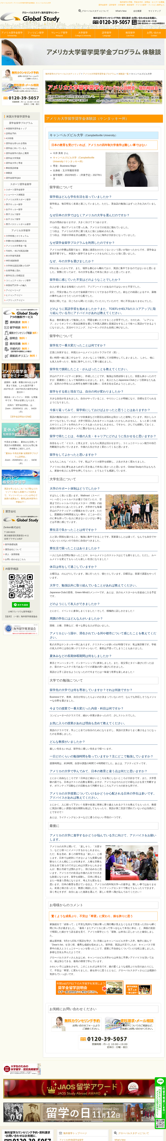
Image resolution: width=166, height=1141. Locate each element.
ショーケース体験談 (15, 194)
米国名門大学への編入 (16, 285)
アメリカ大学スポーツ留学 (18, 199)
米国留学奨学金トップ (16, 128)
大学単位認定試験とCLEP (18, 265)
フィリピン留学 (35, 34)
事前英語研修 (12, 168)
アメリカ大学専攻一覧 (16, 246)
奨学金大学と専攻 (14, 163)
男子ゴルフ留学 (13, 214)
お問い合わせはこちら (15, 559)
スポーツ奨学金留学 (15, 189)
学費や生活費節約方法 (16, 241)
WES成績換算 (12, 260)
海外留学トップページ (75, 1133)
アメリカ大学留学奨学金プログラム (99, 74)
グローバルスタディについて (95, 11)
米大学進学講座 (13, 256)
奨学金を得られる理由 (16, 143)
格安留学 (130, 34)
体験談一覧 (123, 74)
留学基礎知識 (11, 544)
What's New (121, 11)
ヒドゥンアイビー (14, 295)
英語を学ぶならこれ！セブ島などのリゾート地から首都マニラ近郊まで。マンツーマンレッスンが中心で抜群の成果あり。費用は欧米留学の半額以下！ (20, 495)
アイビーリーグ (13, 290)
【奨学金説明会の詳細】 (20, 416)
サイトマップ (154, 11)
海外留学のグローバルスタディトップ (62, 74)
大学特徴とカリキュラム (17, 236)
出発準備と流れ (13, 270)
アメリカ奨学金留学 (12, 34)
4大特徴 (9, 138)
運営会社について (13, 549)
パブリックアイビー (15, 300)
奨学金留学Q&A (13, 178)
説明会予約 (11, 133)
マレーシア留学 (59, 34)
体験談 (9, 173)
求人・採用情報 (12, 554)
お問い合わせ (154, 34)
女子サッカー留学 (14, 209)
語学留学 (107, 34)
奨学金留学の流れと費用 (17, 153)
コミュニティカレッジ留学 (18, 280)
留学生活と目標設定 (15, 275)
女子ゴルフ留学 (13, 219)
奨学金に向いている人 (16, 148)
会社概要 (137, 11)
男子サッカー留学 (14, 204)
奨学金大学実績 (13, 158)
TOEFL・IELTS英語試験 (17, 251)
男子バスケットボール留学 (18, 224)
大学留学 (83, 34)
